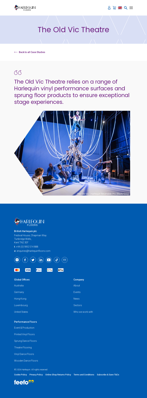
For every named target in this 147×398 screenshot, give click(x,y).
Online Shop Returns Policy (58, 375)
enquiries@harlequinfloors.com (33, 251)
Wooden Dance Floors (26, 360)
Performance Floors (25, 321)
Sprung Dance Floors (25, 341)
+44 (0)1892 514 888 (27, 246)
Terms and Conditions (84, 375)
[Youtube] (49, 260)
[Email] (65, 260)
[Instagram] (17, 260)
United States (21, 312)
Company (79, 279)
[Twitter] (33, 260)
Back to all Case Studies (29, 52)
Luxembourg (21, 305)
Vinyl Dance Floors (24, 354)
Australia (19, 285)
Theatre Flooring (23, 347)
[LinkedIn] (41, 260)
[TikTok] (57, 260)
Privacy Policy (36, 375)
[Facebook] (25, 260)
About (77, 285)
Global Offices (22, 279)
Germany (19, 292)
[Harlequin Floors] (26, 8)
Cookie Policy (20, 375)
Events (77, 292)
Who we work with (83, 312)
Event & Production (24, 327)
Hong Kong (20, 298)
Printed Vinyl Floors (24, 334)
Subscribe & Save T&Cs (108, 375)
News (77, 298)
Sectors (78, 305)
